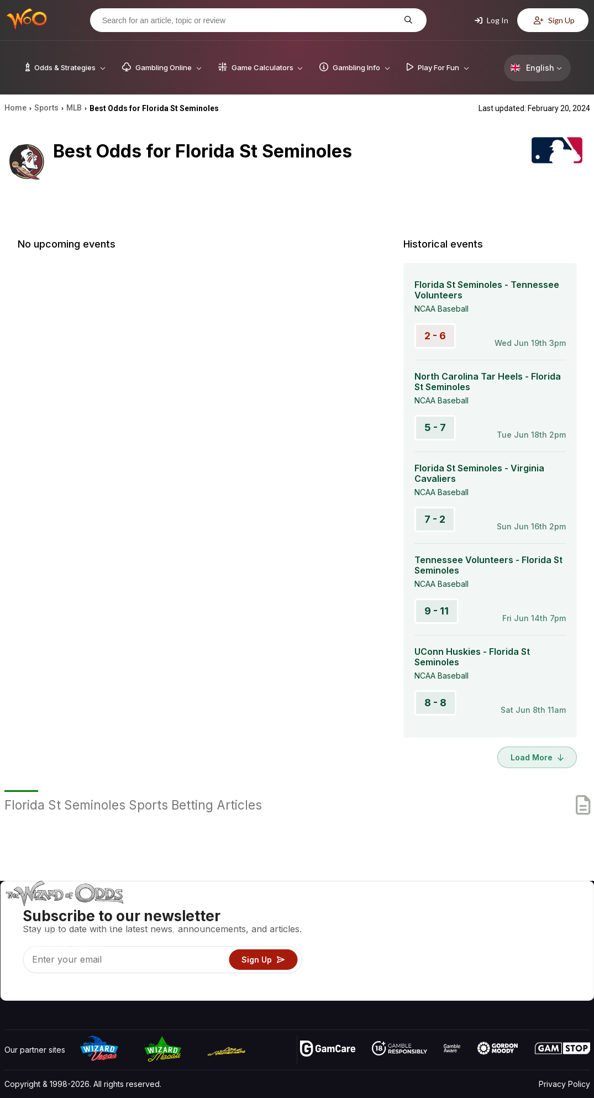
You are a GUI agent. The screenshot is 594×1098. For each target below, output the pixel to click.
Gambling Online (399, 975)
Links (496, 943)
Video (558, 911)
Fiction (559, 959)
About (498, 911)
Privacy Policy (564, 1084)
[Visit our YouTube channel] (13, 989)
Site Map (563, 943)
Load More (537, 757)
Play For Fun (392, 959)
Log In (491, 20)
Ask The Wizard (399, 991)
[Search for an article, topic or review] (249, 20)
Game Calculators (402, 927)
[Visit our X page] (38, 989)
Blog (555, 927)
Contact (501, 927)
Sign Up (554, 20)
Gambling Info (395, 943)
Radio (497, 975)
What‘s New (508, 959)
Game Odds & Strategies (415, 911)
